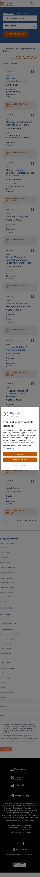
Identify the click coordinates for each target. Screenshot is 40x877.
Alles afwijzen (20, 454)
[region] (20, 438)
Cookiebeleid (8, 448)
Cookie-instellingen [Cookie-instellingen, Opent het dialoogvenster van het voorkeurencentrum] (20, 465)
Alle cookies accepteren (20, 459)
